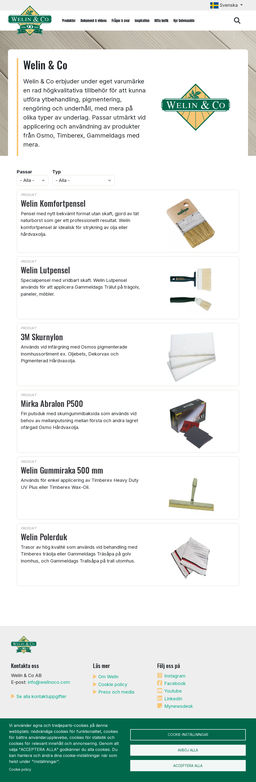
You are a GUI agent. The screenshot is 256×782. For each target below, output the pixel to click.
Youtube (173, 691)
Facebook (175, 683)
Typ (56, 171)
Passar (24, 171)
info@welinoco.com (49, 682)
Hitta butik (161, 20)
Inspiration (142, 20)
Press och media (116, 692)
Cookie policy (112, 684)
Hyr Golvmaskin (184, 20)
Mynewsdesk (178, 706)
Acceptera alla (187, 766)
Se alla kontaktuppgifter (41, 696)
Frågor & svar (121, 20)
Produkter (69, 20)
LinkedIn (173, 698)
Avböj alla (188, 750)
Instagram (175, 676)
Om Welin (108, 676)
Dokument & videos (93, 20)
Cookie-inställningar (188, 734)
